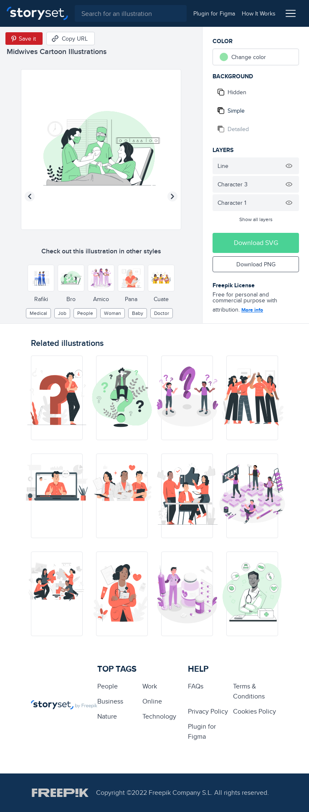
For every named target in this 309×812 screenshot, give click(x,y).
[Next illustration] (172, 196)
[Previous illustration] (30, 196)
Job (62, 313)
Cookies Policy (254, 711)
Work (149, 686)
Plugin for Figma (202, 731)
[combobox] (131, 13)
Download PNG (256, 264)
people (85, 313)
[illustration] (57, 398)
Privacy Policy (208, 711)
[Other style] (41, 278)
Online (152, 701)
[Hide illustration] (289, 166)
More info (252, 310)
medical (38, 313)
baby (137, 313)
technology (159, 716)
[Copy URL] (70, 38)
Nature (107, 716)
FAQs (195, 686)
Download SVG (256, 242)
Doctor (161, 313)
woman (112, 313)
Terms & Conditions (249, 691)
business (110, 701)
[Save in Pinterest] (24, 38)
